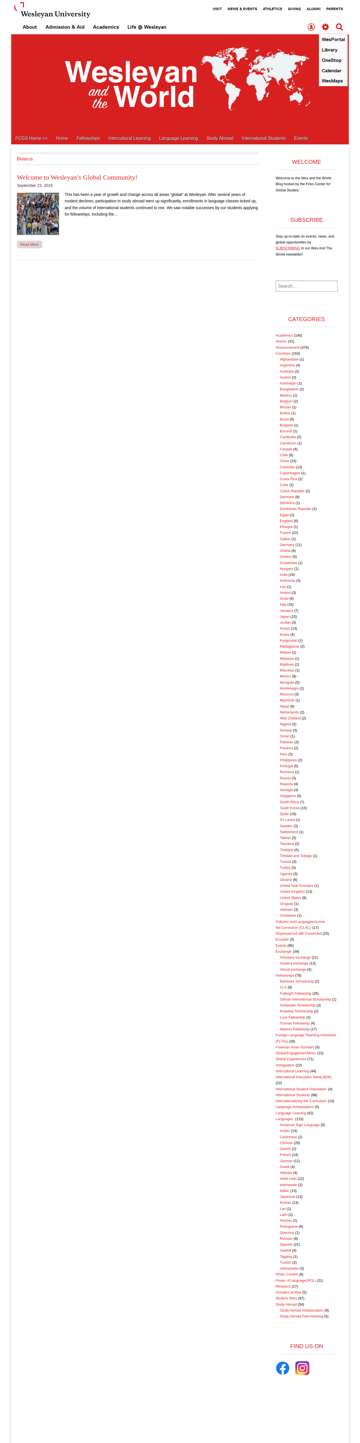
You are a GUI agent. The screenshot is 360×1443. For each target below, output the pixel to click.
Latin (283, 1215)
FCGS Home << (31, 138)
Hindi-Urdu (288, 1179)
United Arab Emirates (296, 886)
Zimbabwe (288, 916)
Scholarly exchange (295, 958)
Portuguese (289, 1227)
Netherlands (289, 713)
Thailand (286, 850)
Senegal (286, 790)
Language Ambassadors (295, 1107)
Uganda (286, 874)
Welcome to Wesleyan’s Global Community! (77, 177)
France (285, 533)
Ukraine (286, 880)
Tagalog (286, 1257)
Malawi (285, 653)
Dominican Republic (295, 509)
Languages (285, 1119)
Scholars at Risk (288, 1293)
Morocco (286, 695)
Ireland (285, 593)
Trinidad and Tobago (296, 856)
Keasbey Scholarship (296, 1012)
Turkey (285, 868)
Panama (286, 748)
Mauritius (287, 671)
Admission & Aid (65, 27)
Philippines (288, 760)
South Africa (289, 802)
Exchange (284, 952)
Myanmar (287, 701)
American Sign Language (300, 1125)
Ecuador (282, 940)
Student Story (286, 1299)
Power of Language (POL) (296, 1281)
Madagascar (289, 647)
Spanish (286, 1245)
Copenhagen (290, 473)
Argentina (287, 366)
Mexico (285, 677)
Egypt (284, 515)
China (284, 461)
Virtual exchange (293, 970)
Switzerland (289, 832)
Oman (284, 737)
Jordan (285, 623)
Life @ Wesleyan (147, 27)
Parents (334, 8)
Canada (286, 449)
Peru (283, 755)
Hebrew (286, 1173)
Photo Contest (287, 1275)
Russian (286, 1239)
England (286, 521)
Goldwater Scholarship (298, 1006)
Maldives (287, 665)
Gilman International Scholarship (305, 1000)
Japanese (287, 1197)
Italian (284, 1191)
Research (283, 1287)
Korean (285, 1203)
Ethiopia (286, 527)
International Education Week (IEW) (303, 1077)
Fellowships (88, 138)
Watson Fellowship (294, 1030)
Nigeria (285, 724)
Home (62, 138)
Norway (286, 731)
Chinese (286, 1143)
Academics (106, 27)
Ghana (285, 551)
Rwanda (286, 784)
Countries (283, 354)
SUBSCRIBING (288, 248)
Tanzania (287, 844)
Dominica (287, 503)
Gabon (285, 539)
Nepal (284, 707)
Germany (287, 545)
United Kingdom (292, 892)
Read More (29, 245)
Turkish (285, 1263)
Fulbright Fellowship (295, 994)
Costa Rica (288, 479)
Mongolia (287, 683)
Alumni (314, 8)
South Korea (290, 808)
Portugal (286, 766)
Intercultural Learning (130, 138)
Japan (284, 617)
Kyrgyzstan (288, 641)
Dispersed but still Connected (299, 934)
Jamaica (286, 611)
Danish (285, 1149)
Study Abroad (219, 138)
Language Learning (178, 138)
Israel (284, 599)
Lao (283, 1209)
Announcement (288, 348)
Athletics (272, 8)
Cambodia (288, 437)
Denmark (287, 497)
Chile (284, 455)
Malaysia (287, 659)
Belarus (286, 396)
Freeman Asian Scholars (295, 1048)
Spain (284, 814)
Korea (284, 635)
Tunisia (285, 862)
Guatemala (288, 563)
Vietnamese (289, 1269)
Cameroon (288, 444)
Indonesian (288, 1185)
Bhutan (285, 408)
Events (301, 138)
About (30, 27)
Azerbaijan (288, 384)
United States (290, 898)
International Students (264, 138)
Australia (287, 372)
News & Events (242, 8)
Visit (217, 8)
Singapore (288, 796)
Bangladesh (289, 389)
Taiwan (285, 838)
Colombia (287, 467)
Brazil (284, 420)
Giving (294, 8)
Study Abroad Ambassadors (301, 1311)
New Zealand (290, 719)
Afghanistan (289, 360)
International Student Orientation (301, 1089)
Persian (286, 1221)
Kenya (285, 629)
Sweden (286, 826)
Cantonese (288, 1137)
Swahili (285, 1251)
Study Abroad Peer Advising (301, 1317)
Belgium (286, 402)
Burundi (286, 431)
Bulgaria (286, 426)
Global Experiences (291, 1059)
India (283, 575)
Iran (283, 587)
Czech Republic (292, 491)
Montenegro (289, 689)
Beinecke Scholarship (297, 982)
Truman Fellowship (295, 1024)
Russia (285, 778)
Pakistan (286, 742)
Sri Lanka (287, 820)
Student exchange (294, 964)
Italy (283, 605)
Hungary (286, 569)
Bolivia (285, 413)
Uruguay (286, 904)
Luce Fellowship (292, 1018)
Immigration (285, 1066)
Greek (284, 1167)
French (285, 1155)
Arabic (285, 1131)
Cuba (284, 485)
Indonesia (287, 581)
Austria (285, 378)
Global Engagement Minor (296, 1053)
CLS (283, 988)
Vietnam (286, 910)
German (286, 1161)
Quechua (287, 1233)
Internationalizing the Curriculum (301, 1101)
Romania (287, 772)
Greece (285, 557)
